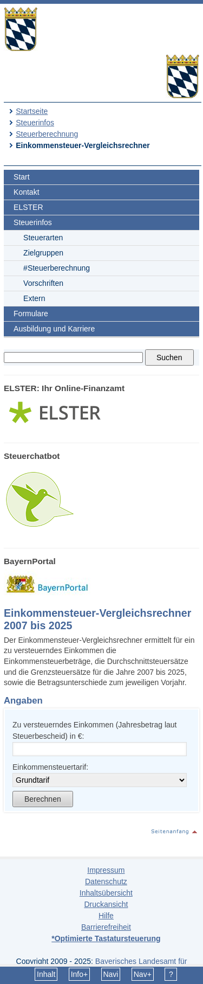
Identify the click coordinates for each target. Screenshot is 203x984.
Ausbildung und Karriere (54, 328)
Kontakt (26, 192)
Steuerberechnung (47, 134)
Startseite (32, 111)
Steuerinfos (35, 122)
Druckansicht (106, 904)
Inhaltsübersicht (106, 893)
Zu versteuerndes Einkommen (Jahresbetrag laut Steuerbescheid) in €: (94, 730)
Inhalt (46, 974)
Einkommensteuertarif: (50, 767)
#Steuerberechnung (56, 268)
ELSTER (28, 207)
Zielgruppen (43, 252)
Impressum (106, 870)
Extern (34, 298)
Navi (110, 974)
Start (22, 176)
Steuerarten (43, 237)
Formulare (31, 313)
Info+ (79, 974)
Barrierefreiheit (106, 927)
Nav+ (143, 974)
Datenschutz (106, 881)
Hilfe (106, 915)
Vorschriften (43, 283)
